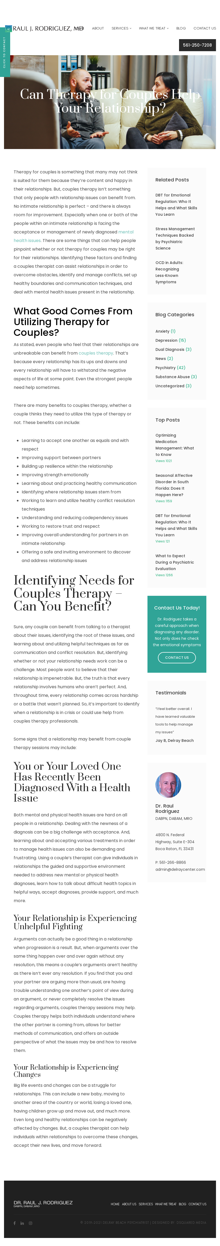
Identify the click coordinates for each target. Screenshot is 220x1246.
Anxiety (162, 331)
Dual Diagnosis (169, 349)
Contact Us (205, 28)
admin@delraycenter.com (180, 869)
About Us (129, 1204)
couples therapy (96, 353)
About (98, 28)
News (160, 358)
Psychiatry (165, 367)
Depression (166, 340)
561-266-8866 (173, 862)
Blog (181, 28)
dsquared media (191, 1223)
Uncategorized (169, 386)
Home (79, 28)
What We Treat (152, 28)
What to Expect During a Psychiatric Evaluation (174, 562)
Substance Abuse (172, 377)
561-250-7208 (197, 45)
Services (120, 28)
